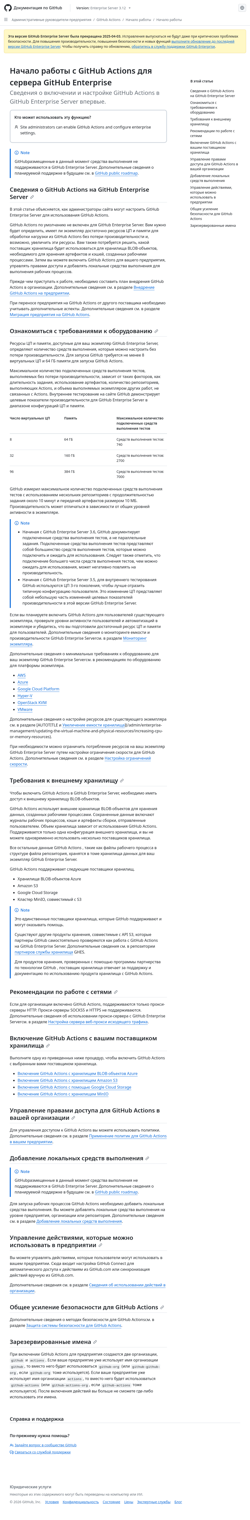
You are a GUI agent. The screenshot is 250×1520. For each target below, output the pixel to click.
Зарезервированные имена (53, 1342)
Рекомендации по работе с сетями (64, 992)
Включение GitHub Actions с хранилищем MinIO (63, 1094)
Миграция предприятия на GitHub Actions (49, 314)
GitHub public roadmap (116, 173)
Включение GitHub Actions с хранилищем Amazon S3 (67, 1080)
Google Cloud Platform (38, 689)
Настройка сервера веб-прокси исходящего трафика (98, 1021)
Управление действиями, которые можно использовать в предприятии (71, 1241)
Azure (23, 682)
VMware (25, 709)
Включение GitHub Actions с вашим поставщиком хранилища (83, 1041)
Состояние (111, 1502)
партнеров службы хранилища (44, 952)
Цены (128, 1502)
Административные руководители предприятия (51, 19)
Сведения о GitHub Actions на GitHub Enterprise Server (79, 193)
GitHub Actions (108, 19)
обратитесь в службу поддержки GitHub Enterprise (173, 46)
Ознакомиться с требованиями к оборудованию (84, 331)
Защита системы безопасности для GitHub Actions (73, 1325)
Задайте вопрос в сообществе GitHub (43, 1445)
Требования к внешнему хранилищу (67, 780)
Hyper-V (25, 695)
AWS (22, 675)
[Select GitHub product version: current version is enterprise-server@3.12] (103, 8)
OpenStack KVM (32, 702)
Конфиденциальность (81, 1502)
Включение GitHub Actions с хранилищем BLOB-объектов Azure (78, 1073)
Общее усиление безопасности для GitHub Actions (87, 1307)
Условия (52, 1502)
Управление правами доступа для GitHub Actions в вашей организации (85, 1114)
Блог (178, 1502)
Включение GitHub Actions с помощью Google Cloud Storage (74, 1087)
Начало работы (138, 19)
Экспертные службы (154, 1502)
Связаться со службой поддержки (40, 1452)
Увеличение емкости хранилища (93, 725)
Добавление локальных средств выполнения (79, 1158)
